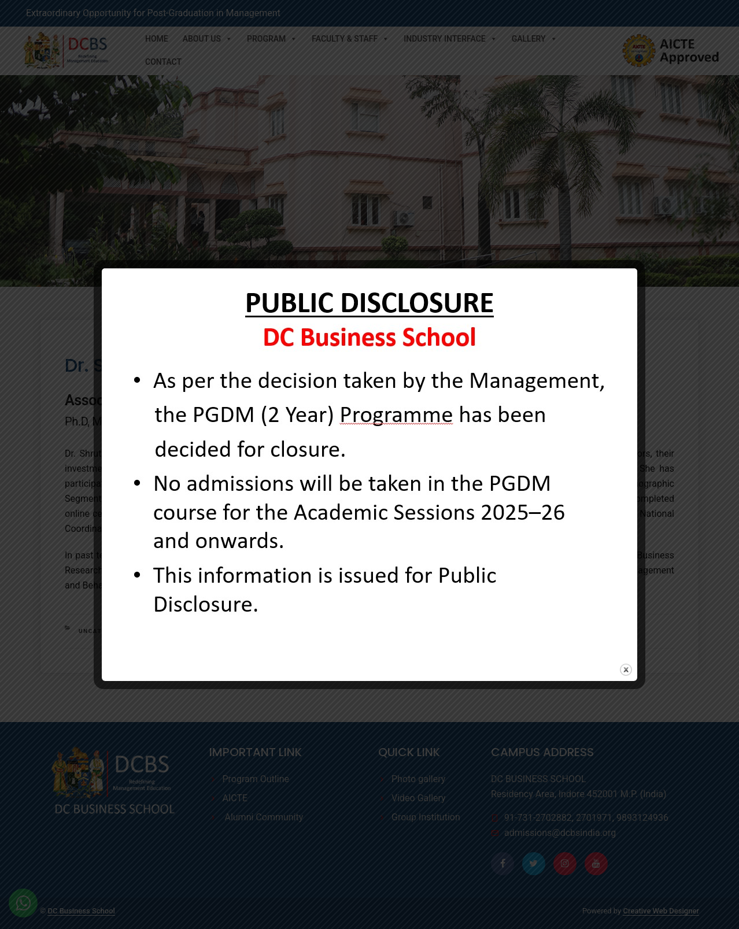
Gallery (534, 38)
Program (272, 38)
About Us (207, 38)
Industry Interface (450, 38)
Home (156, 38)
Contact (163, 61)
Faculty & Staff (350, 38)
